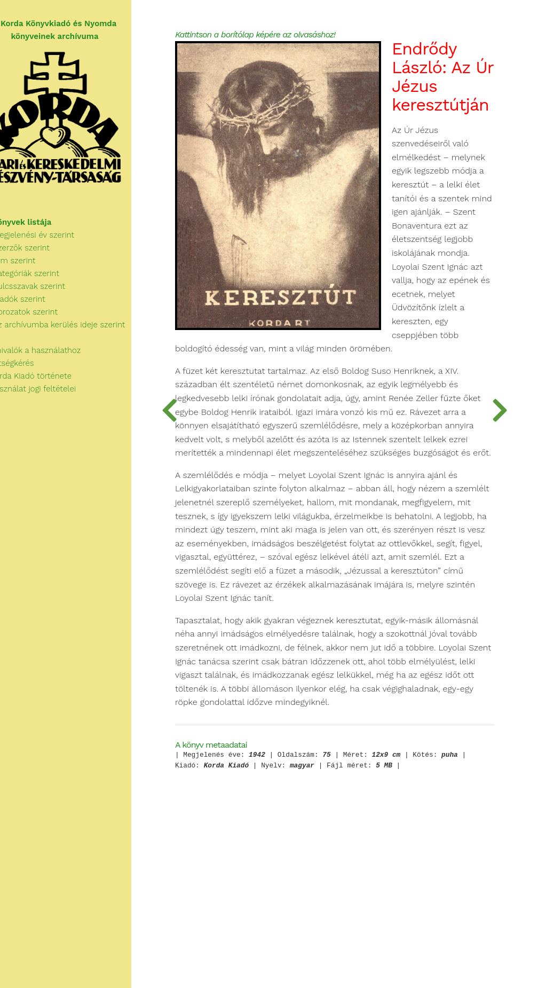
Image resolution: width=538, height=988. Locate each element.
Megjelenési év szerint (48, 241)
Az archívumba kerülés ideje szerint (73, 331)
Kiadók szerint (33, 305)
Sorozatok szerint (40, 318)
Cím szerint (29, 267)
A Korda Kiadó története (46, 382)
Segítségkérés (28, 369)
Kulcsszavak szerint (43, 292)
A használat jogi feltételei (49, 395)
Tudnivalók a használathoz (51, 357)
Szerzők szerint (36, 254)
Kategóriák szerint (40, 280)
